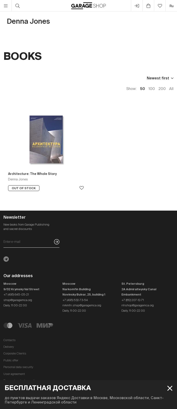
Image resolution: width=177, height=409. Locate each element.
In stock (82, 78)
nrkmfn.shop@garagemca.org (81, 305)
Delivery (8, 346)
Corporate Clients (14, 353)
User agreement (14, 374)
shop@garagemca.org (17, 300)
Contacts (9, 340)
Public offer (10, 360)
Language (57, 78)
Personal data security (18, 367)
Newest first (158, 78)
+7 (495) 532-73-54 (75, 300)
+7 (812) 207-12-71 (132, 300)
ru (171, 6)
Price (8, 78)
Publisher (30, 78)
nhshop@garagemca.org (137, 305)
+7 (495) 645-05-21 (16, 294)
